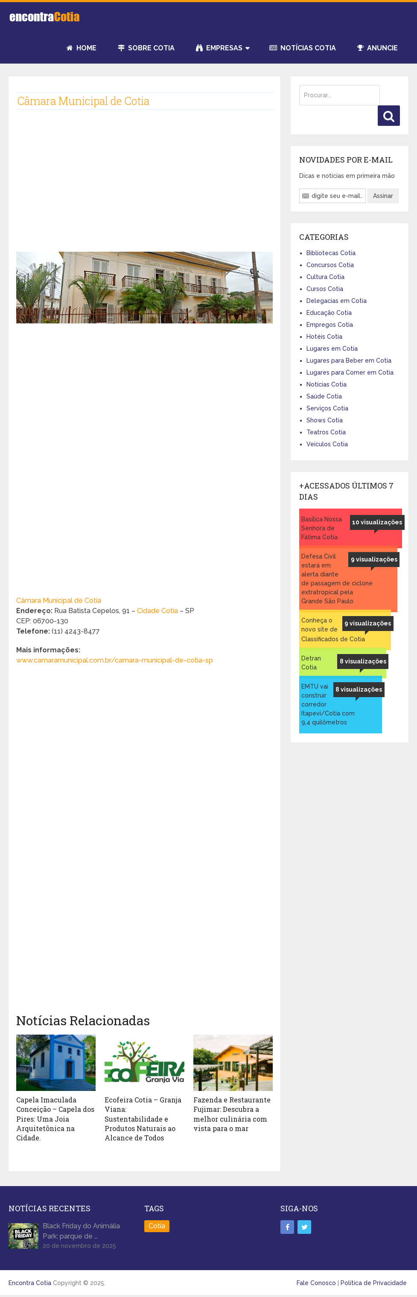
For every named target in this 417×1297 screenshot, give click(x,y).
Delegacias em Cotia (336, 300)
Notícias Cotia (302, 48)
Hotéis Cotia (324, 336)
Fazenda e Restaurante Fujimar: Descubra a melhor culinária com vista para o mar (232, 1114)
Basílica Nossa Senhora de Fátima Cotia (321, 528)
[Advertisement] (145, 185)
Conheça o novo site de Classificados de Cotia (333, 630)
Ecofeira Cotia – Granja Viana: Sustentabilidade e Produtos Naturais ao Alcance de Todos (143, 1119)
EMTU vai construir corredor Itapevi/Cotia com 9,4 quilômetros (328, 704)
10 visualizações (377, 522)
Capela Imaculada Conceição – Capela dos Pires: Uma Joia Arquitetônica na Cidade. (55, 1119)
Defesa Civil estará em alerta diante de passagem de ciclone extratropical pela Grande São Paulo (337, 579)
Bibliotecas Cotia (331, 253)
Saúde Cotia (324, 396)
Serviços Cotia (327, 408)
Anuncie (377, 48)
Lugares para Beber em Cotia (348, 360)
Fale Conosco (316, 1283)
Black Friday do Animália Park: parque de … (81, 1231)
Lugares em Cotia (332, 348)
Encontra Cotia (30, 1283)
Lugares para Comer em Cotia (350, 372)
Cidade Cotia (158, 611)
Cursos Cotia (324, 288)
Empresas (219, 48)
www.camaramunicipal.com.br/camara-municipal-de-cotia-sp (114, 660)
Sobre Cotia (146, 48)
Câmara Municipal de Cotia (58, 600)
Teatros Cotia (326, 432)
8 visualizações (363, 661)
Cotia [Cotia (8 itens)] (157, 1226)
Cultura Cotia (325, 276)
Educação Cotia (329, 312)
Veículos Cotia (327, 444)
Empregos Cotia (329, 324)
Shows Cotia (324, 420)
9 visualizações (374, 559)
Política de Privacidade (374, 1283)
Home (81, 48)
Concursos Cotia (330, 265)
